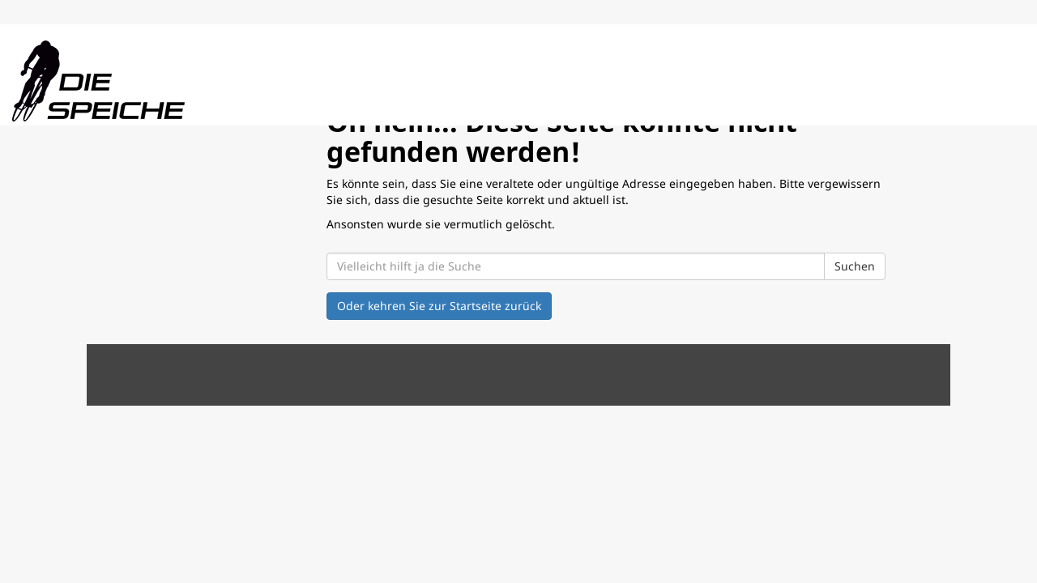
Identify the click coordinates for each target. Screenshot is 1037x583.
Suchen (854, 266)
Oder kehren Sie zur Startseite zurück (439, 305)
